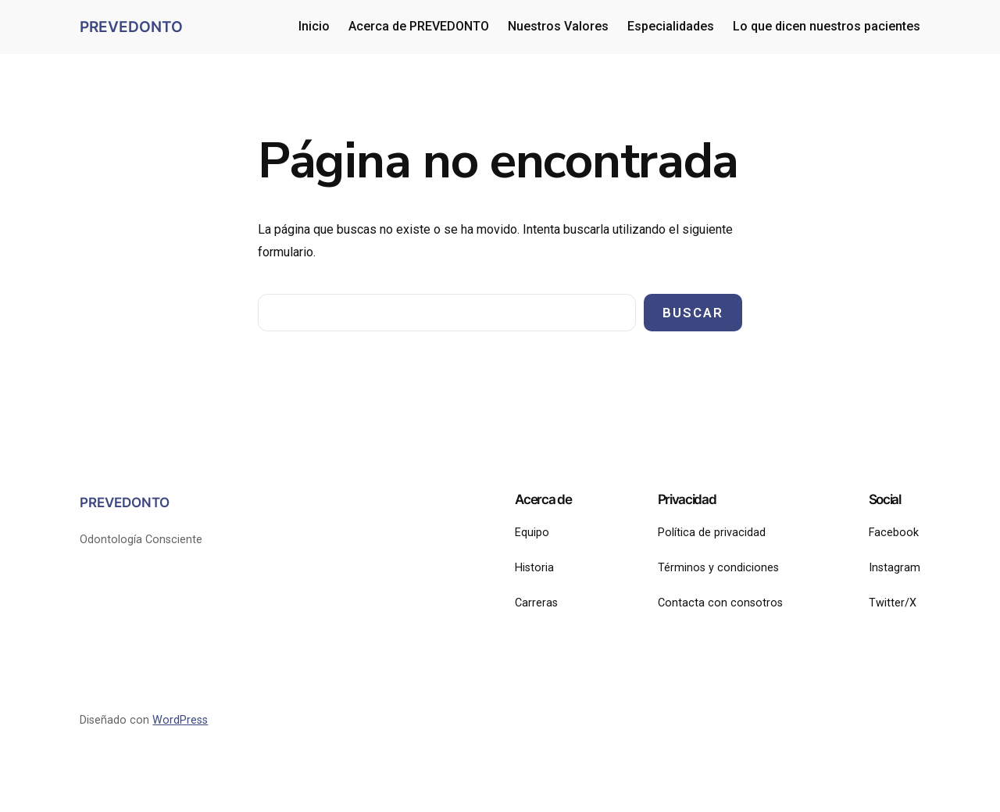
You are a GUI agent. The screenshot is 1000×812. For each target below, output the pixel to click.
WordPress (180, 720)
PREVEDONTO (131, 26)
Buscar (692, 312)
